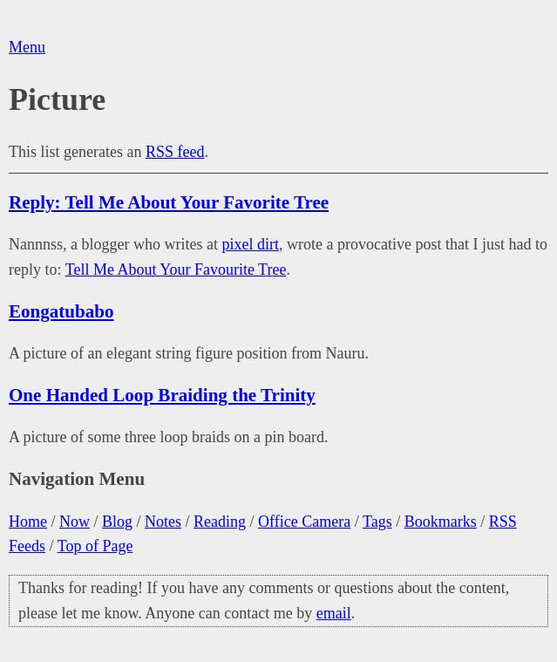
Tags (377, 521)
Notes (163, 521)
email (333, 613)
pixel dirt (250, 244)
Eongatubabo (61, 311)
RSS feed (175, 151)
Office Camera (304, 521)
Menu (27, 47)
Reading (220, 521)
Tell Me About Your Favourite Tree (176, 269)
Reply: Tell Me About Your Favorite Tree (169, 202)
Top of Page (95, 546)
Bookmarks (440, 521)
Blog (117, 521)
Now (74, 521)
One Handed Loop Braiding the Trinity (162, 395)
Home (28, 521)
